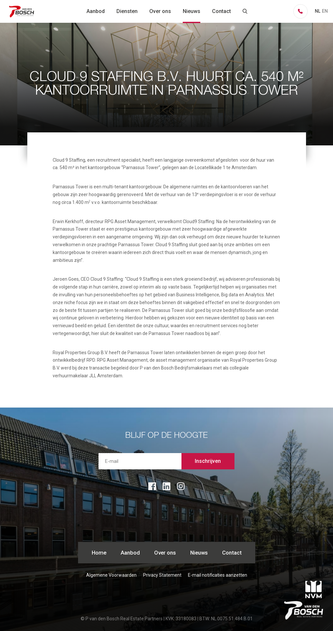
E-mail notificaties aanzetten (217, 575)
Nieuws (191, 11)
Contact (221, 11)
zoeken (245, 11)
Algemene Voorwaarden (111, 575)
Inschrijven (208, 461)
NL (317, 11)
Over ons (160, 11)
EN (325, 11)
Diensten (127, 11)
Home (99, 552)
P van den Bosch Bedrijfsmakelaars (22, 11)
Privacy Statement (162, 575)
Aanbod (96, 11)
